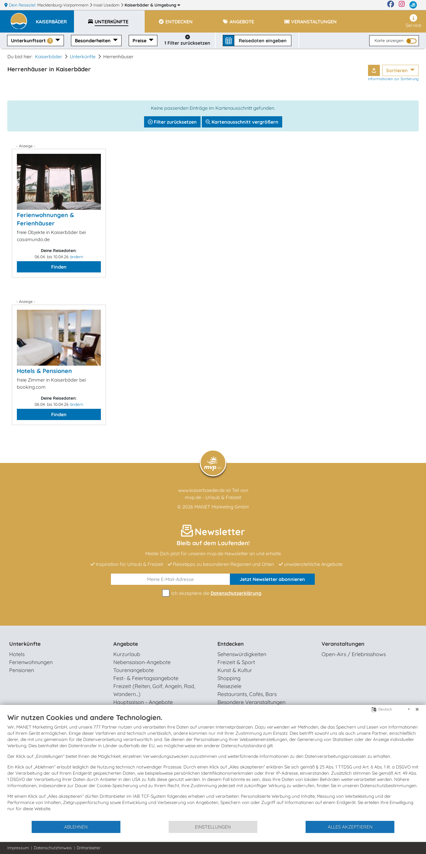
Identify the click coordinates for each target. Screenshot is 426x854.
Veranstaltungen (343, 643)
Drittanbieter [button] (89, 847)
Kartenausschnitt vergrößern (242, 122)
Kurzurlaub (126, 654)
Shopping (229, 678)
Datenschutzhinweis (53, 847)
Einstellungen (213, 827)
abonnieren (272, 579)
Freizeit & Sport (236, 662)
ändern (76, 256)
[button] (55, 19)
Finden (59, 267)
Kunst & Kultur (234, 670)
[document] (213, 766)
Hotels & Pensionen (44, 370)
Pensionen (21, 670)
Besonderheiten (93, 40)
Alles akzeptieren (350, 827)
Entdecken (230, 643)
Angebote (125, 643)
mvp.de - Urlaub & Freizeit (213, 497)
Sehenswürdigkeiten (241, 654)
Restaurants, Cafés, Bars (247, 694)
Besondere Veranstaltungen (251, 702)
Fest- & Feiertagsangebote (145, 678)
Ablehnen (76, 827)
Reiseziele (229, 686)
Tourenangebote (133, 670)
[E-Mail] (170, 579)
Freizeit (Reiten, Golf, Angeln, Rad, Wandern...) (154, 690)
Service (413, 21)
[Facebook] (390, 5)
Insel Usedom (107, 5)
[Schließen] (417, 709)
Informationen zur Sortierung (393, 78)
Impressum (18, 847)
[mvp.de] (413, 5)
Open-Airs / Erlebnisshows (354, 654)
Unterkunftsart (32, 41)
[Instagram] (402, 5)
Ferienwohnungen (31, 662)
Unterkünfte (83, 56)
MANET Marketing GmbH (221, 507)
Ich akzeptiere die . (213, 593)
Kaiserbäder (152, 5)
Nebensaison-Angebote (142, 662)
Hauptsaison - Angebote (143, 702)
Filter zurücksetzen (172, 122)
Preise (140, 40)
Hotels (17, 654)
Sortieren (397, 70)
